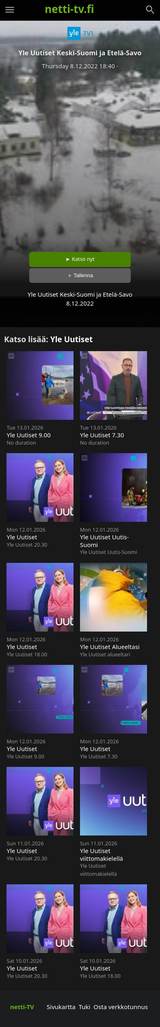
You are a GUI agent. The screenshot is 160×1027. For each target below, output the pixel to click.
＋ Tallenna (80, 275)
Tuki (85, 1007)
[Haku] (150, 10)
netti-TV (22, 1007)
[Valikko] (9, 10)
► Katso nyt (80, 259)
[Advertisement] (80, 158)
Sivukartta (61, 1007)
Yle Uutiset (71, 339)
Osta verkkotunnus (120, 1007)
